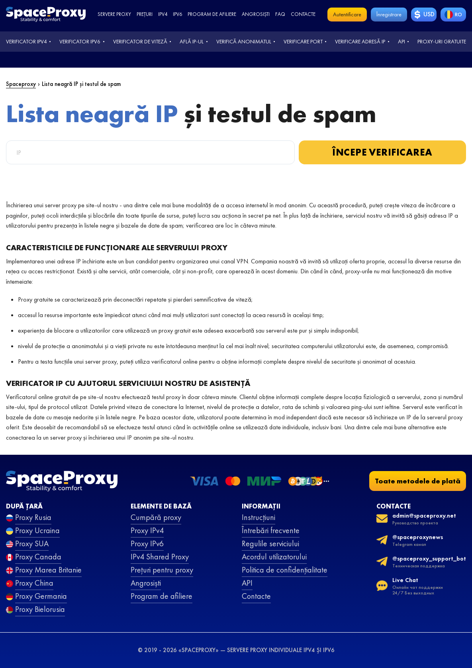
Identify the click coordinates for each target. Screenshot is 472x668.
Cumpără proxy (156, 517)
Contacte (303, 14)
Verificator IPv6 (79, 41)
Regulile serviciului (270, 543)
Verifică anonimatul (243, 41)
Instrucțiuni (258, 517)
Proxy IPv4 (147, 530)
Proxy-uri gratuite (441, 41)
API (401, 41)
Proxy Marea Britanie (48, 570)
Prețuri (145, 14)
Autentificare (347, 14)
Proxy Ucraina (37, 530)
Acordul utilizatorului (274, 556)
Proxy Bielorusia (40, 609)
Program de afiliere (212, 14)
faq (280, 14)
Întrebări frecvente (271, 530)
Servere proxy (114, 14)
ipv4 (162, 14)
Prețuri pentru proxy (162, 570)
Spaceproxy (21, 84)
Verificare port (303, 41)
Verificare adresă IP (360, 41)
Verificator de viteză (140, 41)
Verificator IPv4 (26, 41)
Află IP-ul (192, 41)
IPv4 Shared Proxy (160, 556)
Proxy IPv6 (147, 543)
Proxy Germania (41, 596)
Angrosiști (256, 14)
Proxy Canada (38, 556)
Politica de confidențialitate (284, 570)
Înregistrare (388, 14)
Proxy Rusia (33, 517)
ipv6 (177, 14)
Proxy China (34, 583)
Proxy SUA (32, 543)
